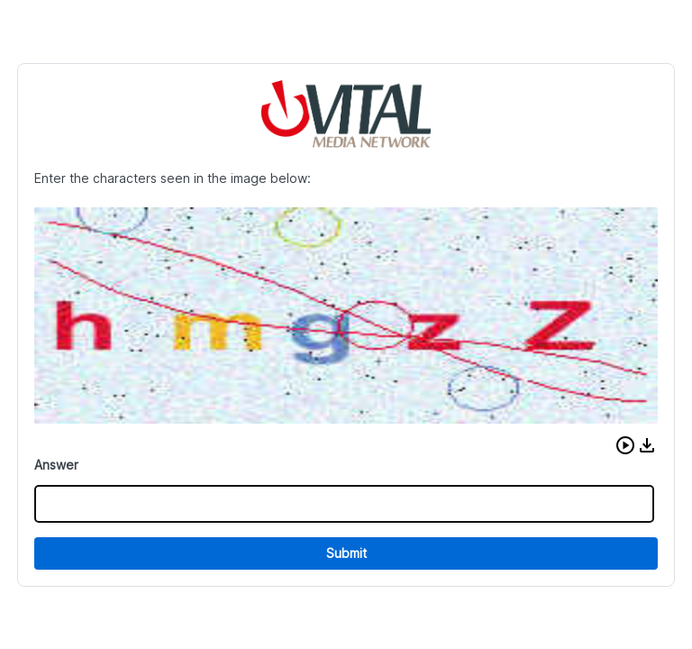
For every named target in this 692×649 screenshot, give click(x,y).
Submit (346, 553)
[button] (625, 445)
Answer (56, 464)
